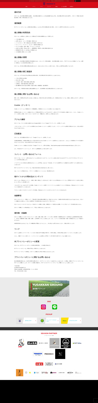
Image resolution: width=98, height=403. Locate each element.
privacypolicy (46, 381)
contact (52, 381)
